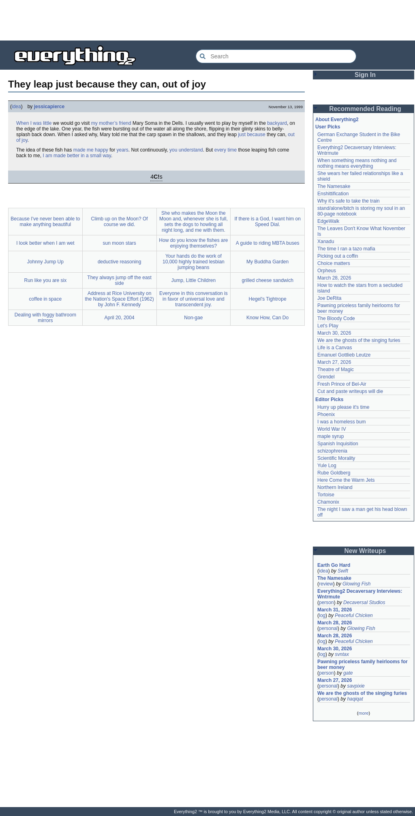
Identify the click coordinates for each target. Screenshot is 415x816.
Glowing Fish (356, 584)
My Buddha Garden (267, 262)
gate (348, 673)
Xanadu (325, 241)
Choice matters (333, 263)
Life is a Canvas (334, 347)
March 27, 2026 (334, 362)
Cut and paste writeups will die (350, 391)
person (326, 602)
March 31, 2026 (334, 610)
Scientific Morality (336, 458)
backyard (277, 123)
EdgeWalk (328, 221)
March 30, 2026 (334, 333)
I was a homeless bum (341, 422)
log (322, 615)
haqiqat (355, 699)
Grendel (326, 377)
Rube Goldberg (333, 473)
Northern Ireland (335, 487)
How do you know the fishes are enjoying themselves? (193, 243)
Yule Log (326, 465)
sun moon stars (119, 243)
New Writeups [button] (365, 550)
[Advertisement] (207, 20)
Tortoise (325, 495)
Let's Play (327, 326)
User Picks (327, 127)
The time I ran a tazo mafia (346, 249)
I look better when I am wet (45, 243)
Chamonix (328, 502)
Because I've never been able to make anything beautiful (45, 221)
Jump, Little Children (193, 280)
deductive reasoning (119, 262)
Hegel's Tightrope (268, 299)
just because (251, 134)
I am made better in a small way (77, 155)
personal (328, 628)
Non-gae (193, 317)
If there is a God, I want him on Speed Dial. (267, 221)
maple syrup (330, 436)
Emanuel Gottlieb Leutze (343, 355)
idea (16, 106)
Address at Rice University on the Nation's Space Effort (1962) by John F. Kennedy (119, 299)
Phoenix (326, 414)
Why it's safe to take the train (348, 201)
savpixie (355, 686)
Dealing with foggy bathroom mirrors (45, 317)
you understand (186, 150)
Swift (343, 571)
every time (225, 150)
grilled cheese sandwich (267, 280)
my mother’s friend (111, 123)
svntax (342, 654)
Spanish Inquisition (337, 443)
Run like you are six (45, 280)
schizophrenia (332, 451)
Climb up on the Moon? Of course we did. (119, 221)
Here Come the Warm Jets (346, 480)
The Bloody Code (336, 318)
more (363, 713)
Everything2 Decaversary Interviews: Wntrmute (359, 594)
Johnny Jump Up (45, 262)
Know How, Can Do (267, 317)
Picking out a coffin (337, 256)
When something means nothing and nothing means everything (356, 163)
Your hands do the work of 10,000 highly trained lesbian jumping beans (194, 261)
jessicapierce (49, 106)
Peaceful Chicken (353, 615)
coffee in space (45, 299)
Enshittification (333, 194)
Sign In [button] (365, 74)
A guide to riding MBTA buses (267, 243)
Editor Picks (329, 399)
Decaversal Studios (364, 602)
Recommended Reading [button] (365, 108)
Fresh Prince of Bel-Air (341, 384)
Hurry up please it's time (343, 407)
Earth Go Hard (333, 565)
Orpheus (326, 270)
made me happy (90, 150)
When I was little (33, 123)
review (326, 584)
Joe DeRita (329, 298)
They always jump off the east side (119, 280)
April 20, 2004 (120, 317)
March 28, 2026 (334, 278)
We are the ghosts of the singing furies (358, 340)
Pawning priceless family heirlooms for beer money (362, 664)
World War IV (331, 429)
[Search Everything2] (276, 56)
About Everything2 (337, 119)
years (122, 150)
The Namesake (333, 186)
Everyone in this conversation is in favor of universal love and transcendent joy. (193, 299)
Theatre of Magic (335, 369)
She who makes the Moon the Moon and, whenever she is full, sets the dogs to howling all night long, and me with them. (193, 221)
